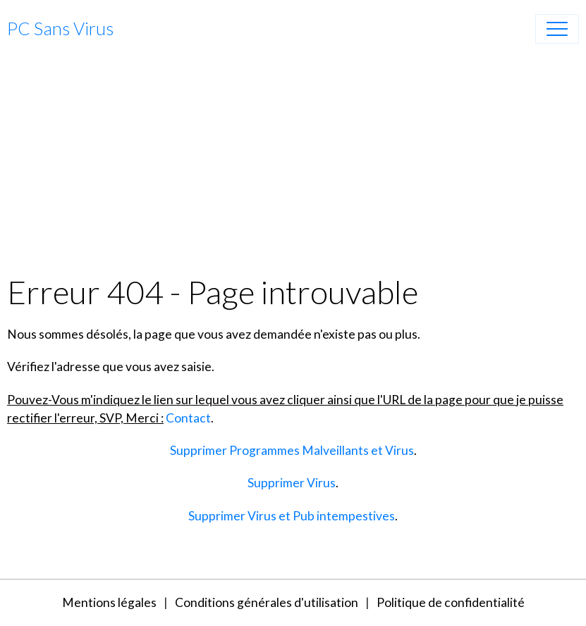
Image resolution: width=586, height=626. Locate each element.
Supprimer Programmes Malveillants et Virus (292, 450)
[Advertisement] (293, 166)
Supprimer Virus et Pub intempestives (291, 515)
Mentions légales (109, 602)
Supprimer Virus (292, 482)
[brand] (60, 28)
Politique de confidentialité (451, 602)
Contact (188, 418)
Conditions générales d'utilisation (266, 602)
